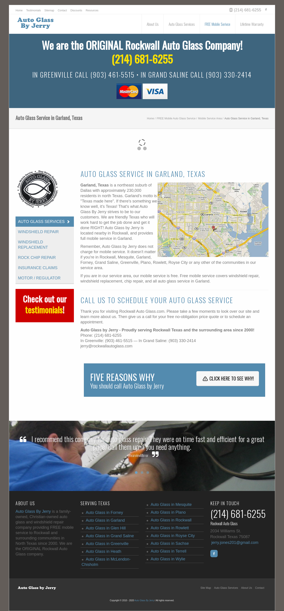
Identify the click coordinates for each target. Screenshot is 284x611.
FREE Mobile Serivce (217, 24)
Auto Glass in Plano (168, 512)
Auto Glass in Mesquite (171, 504)
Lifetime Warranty (252, 24)
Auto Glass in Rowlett (170, 528)
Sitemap (49, 10)
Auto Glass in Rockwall (171, 520)
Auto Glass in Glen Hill (106, 528)
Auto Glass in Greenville (107, 543)
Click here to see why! (227, 378)
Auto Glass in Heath (103, 551)
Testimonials (33, 10)
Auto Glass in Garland (105, 520)
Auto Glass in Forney (104, 512)
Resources (92, 10)
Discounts (76, 10)
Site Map (206, 588)
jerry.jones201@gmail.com (234, 542)
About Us (153, 24)
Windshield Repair (38, 232)
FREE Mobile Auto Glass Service (176, 118)
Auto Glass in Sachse (170, 543)
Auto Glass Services (182, 24)
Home (19, 10)
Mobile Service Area (210, 118)
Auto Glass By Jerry (33, 511)
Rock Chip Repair (37, 257)
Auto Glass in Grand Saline (110, 536)
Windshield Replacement (33, 245)
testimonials (44, 309)
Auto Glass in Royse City (173, 535)
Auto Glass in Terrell (168, 551)
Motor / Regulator (39, 278)
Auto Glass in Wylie (168, 559)
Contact (62, 10)
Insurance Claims (37, 268)
